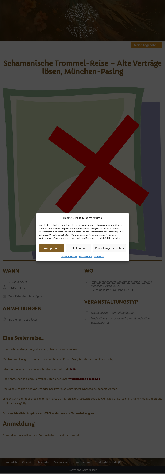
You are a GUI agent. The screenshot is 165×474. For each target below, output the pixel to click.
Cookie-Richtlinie (69, 256)
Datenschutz (85, 256)
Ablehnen (79, 248)
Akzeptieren (51, 248)
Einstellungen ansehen (109, 248)
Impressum (99, 256)
